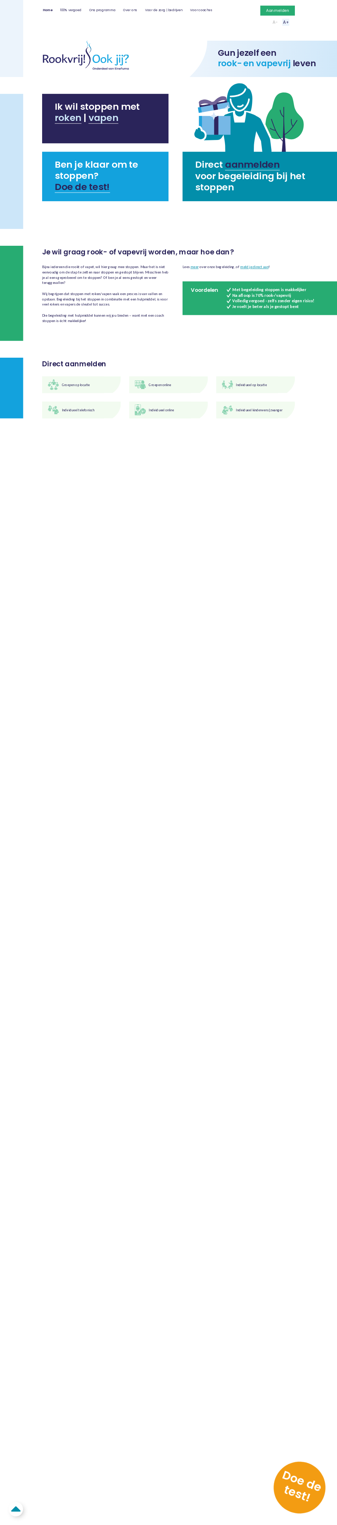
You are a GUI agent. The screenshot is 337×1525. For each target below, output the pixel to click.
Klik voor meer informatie (104, 546)
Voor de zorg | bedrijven (164, 10)
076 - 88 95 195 (53, 820)
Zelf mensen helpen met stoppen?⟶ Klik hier (254, 216)
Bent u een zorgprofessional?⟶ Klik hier (82, 216)
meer (194, 266)
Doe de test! (82, 187)
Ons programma (102, 10)
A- (275, 22)
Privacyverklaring (166, 803)
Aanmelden (277, 10)
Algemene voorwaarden (174, 797)
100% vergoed (70, 10)
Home (48, 10)
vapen (103, 117)
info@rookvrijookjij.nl (59, 814)
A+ (286, 22)
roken (68, 117)
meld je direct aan (254, 266)
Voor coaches (201, 10)
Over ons (130, 10)
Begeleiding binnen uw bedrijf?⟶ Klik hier (168, 216)
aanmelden (252, 164)
